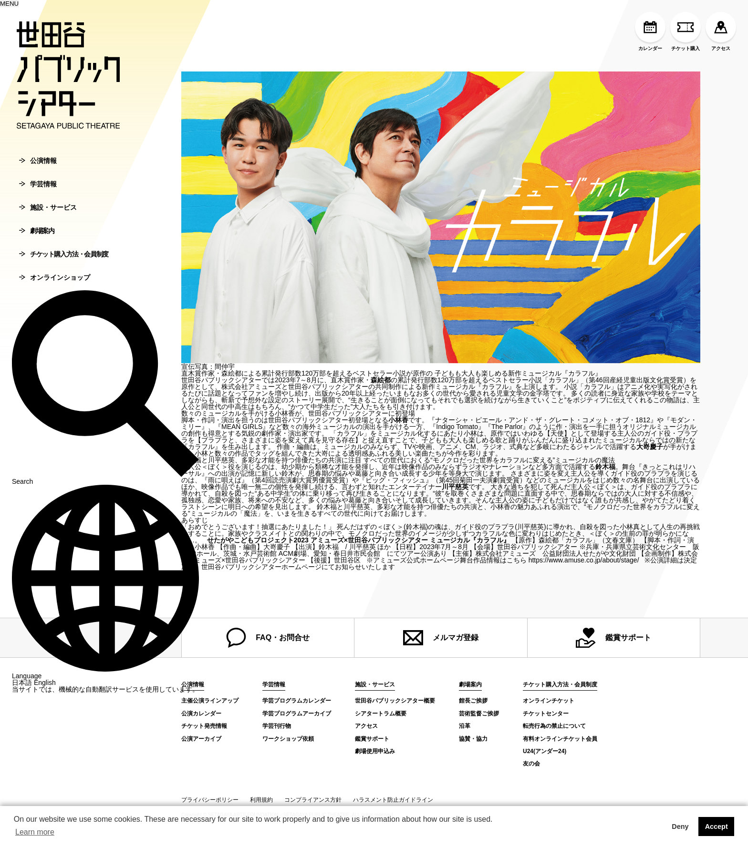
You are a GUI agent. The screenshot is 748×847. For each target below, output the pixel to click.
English (45, 699)
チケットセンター (546, 713)
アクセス (721, 31)
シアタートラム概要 (380, 713)
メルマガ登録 (440, 638)
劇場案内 (36, 247)
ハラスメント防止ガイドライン (393, 799)
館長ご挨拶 (473, 700)
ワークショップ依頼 (288, 738)
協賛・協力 (473, 738)
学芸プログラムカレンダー (296, 700)
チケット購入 (685, 31)
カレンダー (650, 31)
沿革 (464, 726)
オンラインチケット (548, 700)
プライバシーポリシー (210, 799)
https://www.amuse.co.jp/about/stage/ (584, 560)
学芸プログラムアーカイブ (296, 713)
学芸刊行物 (276, 726)
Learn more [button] (34, 832)
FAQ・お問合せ (268, 638)
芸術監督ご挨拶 (479, 713)
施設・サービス (48, 224)
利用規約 (261, 799)
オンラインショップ (54, 294)
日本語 (22, 699)
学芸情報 (38, 200)
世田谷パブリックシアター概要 (395, 700)
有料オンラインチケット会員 (560, 738)
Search (105, 495)
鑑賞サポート (613, 638)
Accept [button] (716, 826)
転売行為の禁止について (554, 726)
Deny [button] (680, 826)
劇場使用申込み (375, 751)
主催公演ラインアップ (210, 700)
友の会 (531, 763)
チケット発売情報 (204, 726)
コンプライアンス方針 (313, 799)
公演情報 (38, 177)
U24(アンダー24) (544, 751)
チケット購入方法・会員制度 (63, 271)
